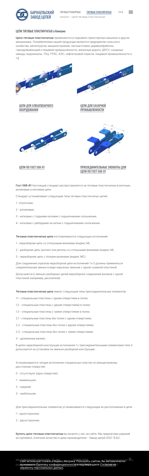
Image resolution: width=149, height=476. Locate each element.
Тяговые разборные (70, 12)
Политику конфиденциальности (56, 464)
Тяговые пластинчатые (99, 12)
